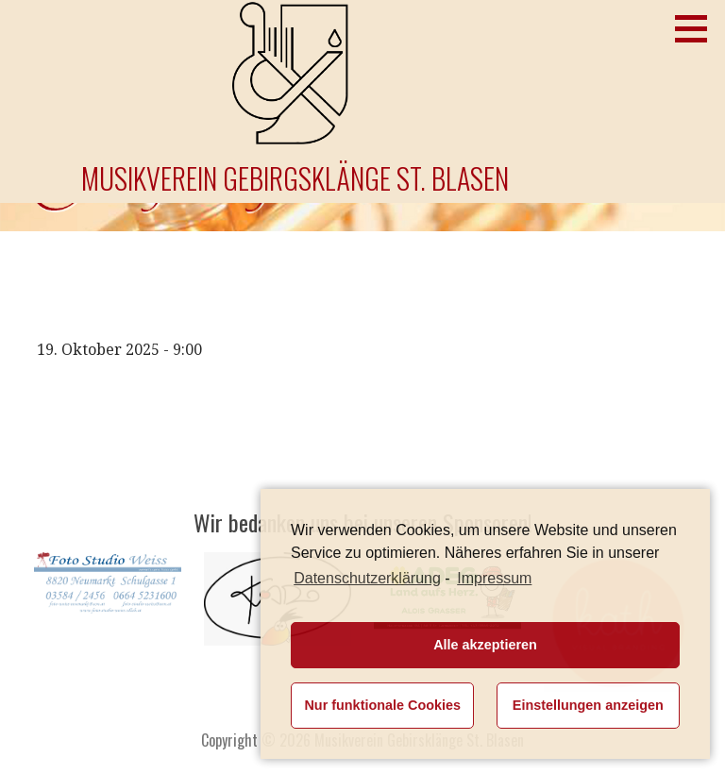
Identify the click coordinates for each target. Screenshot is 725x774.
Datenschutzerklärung (367, 578)
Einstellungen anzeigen (588, 705)
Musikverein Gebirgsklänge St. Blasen (295, 178)
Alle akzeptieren (485, 644)
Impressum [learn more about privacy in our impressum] (494, 578)
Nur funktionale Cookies (382, 705)
